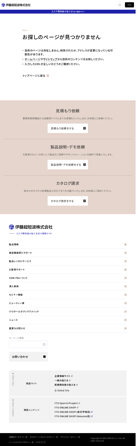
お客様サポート (68, 269)
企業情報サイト (64, 376)
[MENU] (129, 4)
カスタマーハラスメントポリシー (44, 437)
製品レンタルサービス (68, 261)
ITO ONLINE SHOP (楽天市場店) (74, 411)
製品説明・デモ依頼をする (68, 165)
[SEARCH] (120, 5)
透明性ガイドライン (18, 437)
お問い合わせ (29, 357)
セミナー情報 (68, 294)
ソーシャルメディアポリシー (21, 442)
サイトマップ (41, 442)
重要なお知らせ (68, 328)
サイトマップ (50, 59)
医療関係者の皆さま (66, 384)
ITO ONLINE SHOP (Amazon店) (74, 416)
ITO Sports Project (67, 403)
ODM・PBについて (68, 277)
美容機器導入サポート (68, 252)
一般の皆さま (63, 380)
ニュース (68, 319)
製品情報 (68, 244)
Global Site (62, 390)
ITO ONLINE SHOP (66, 407)
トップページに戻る (36, 75)
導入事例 (68, 286)
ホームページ (33, 59)
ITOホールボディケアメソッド (68, 311)
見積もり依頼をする (68, 128)
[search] (28, 344)
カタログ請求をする (68, 201)
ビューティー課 (68, 303)
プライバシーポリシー (70, 437)
